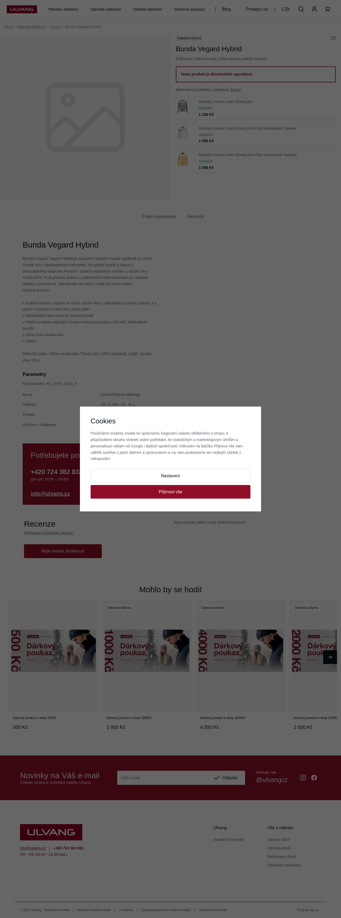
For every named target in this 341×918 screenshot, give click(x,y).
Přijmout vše (170, 492)
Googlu (137, 446)
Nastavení (170, 476)
